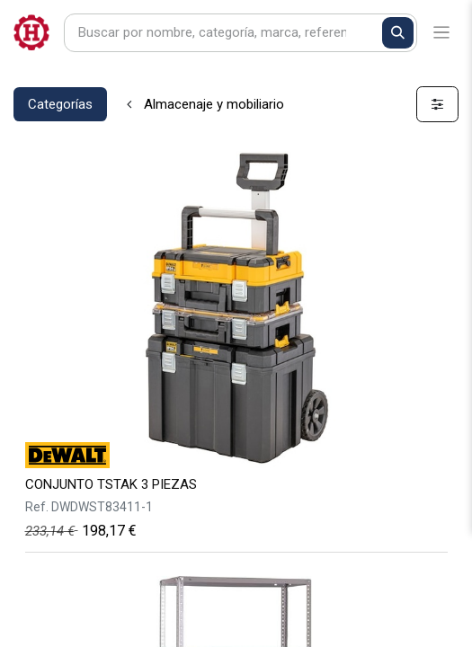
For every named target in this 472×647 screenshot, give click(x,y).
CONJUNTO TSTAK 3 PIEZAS (111, 484)
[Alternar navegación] (441, 32)
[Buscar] (398, 33)
